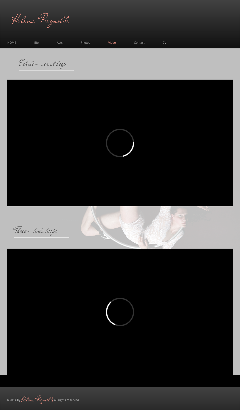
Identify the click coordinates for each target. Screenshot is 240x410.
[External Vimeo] (120, 143)
